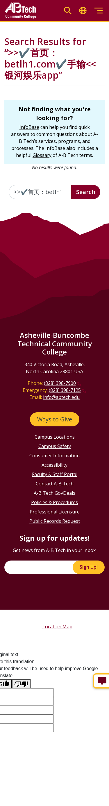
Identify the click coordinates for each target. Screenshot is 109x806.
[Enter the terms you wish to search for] (40, 192)
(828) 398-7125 (65, 390)
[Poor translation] (21, 683)
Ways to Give (54, 419)
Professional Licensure (55, 511)
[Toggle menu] (98, 11)
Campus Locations (55, 437)
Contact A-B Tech (55, 483)
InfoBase (29, 127)
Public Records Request (54, 521)
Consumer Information (54, 455)
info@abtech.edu (61, 397)
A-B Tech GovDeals (54, 493)
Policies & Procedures (54, 502)
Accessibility (54, 465)
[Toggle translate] (82, 11)
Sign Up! (89, 567)
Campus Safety (54, 446)
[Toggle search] (67, 11)
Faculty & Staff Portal (54, 474)
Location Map (57, 626)
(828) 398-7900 (60, 383)
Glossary (42, 155)
